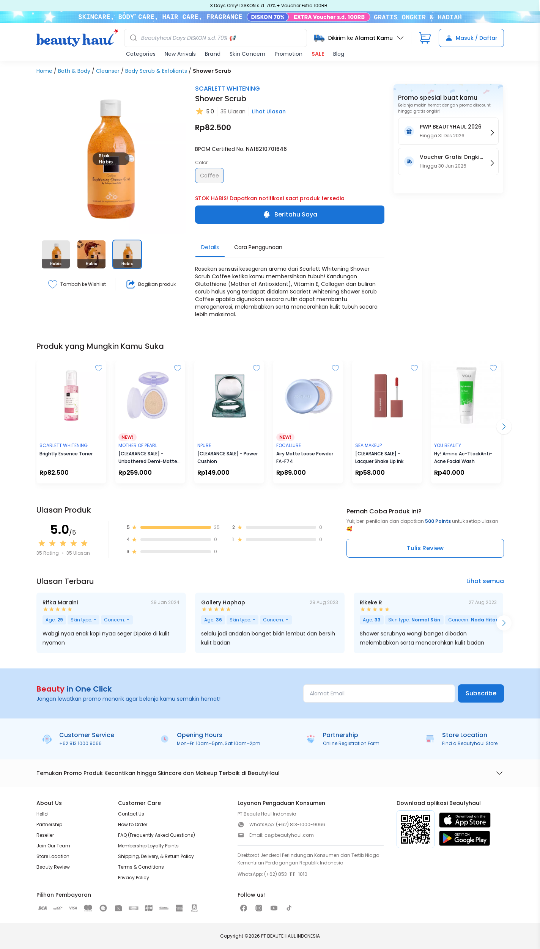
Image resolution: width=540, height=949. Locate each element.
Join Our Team (53, 845)
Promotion (288, 54)
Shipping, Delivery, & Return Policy (156, 856)
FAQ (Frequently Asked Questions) (156, 835)
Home (44, 71)
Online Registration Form (351, 743)
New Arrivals (180, 54)
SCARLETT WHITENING (227, 88)
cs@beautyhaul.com (289, 835)
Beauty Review (53, 867)
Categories (141, 54)
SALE (318, 54)
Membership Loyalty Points (148, 845)
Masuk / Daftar (471, 38)
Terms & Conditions (141, 867)
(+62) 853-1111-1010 (285, 874)
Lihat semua (485, 581)
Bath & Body (74, 71)
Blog (338, 54)
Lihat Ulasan (269, 111)
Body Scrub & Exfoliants (156, 71)
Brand (212, 54)
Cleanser (108, 71)
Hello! (42, 814)
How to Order (132, 824)
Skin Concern (247, 54)
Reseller (45, 835)
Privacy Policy (133, 877)
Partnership (49, 824)
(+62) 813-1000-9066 (300, 824)
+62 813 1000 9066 (80, 743)
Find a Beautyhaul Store (469, 743)
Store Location (52, 856)
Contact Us (131, 814)
